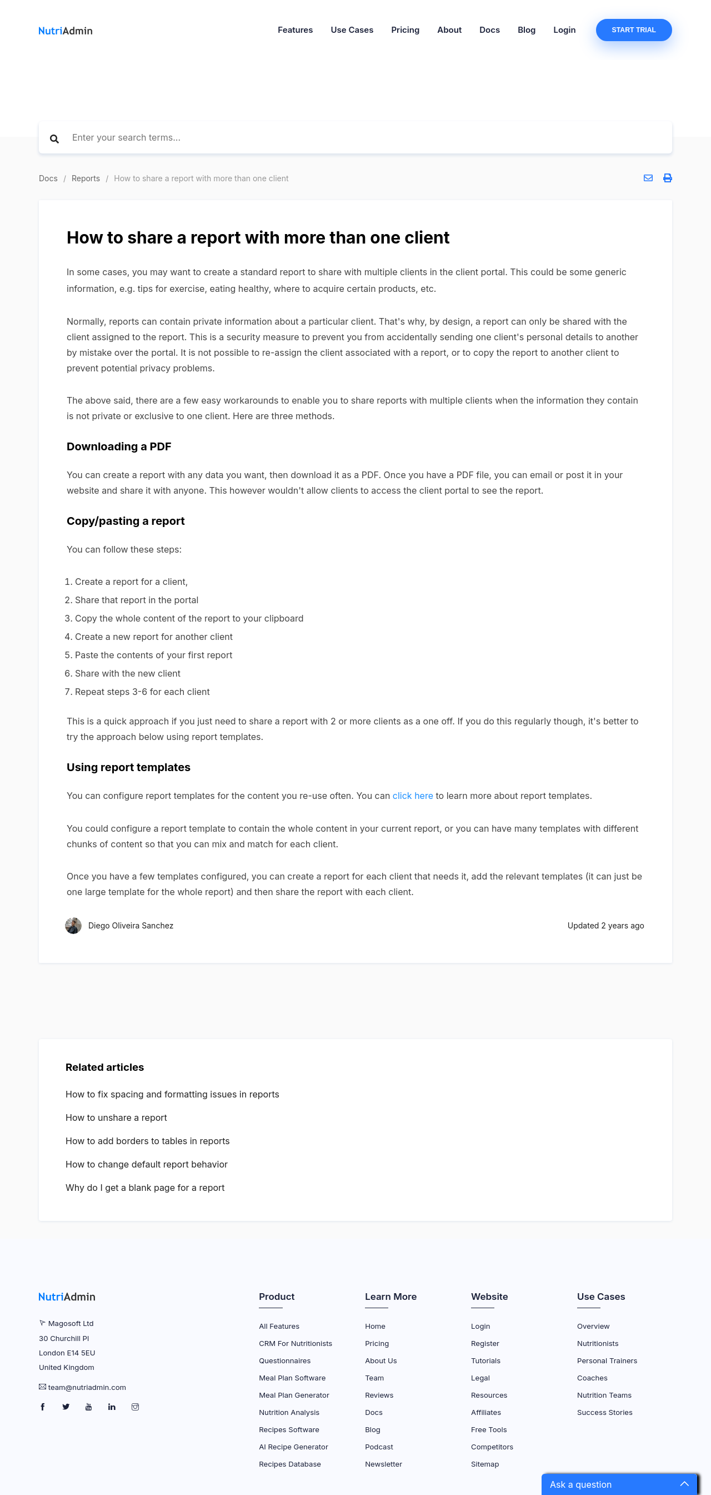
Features (295, 29)
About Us (381, 1360)
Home (375, 1326)
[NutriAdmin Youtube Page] (89, 1407)
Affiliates (486, 1412)
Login (565, 29)
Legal (480, 1377)
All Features (279, 1326)
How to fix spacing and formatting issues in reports (172, 1094)
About (449, 29)
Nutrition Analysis (289, 1412)
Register (485, 1343)
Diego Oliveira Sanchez (130, 925)
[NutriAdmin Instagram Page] (135, 1407)
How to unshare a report (116, 1117)
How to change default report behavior (147, 1164)
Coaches (592, 1377)
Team (374, 1377)
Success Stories (605, 1412)
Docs (489, 29)
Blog (526, 29)
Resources (489, 1394)
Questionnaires (285, 1360)
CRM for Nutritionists (295, 1343)
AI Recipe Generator (293, 1446)
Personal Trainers (607, 1360)
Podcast (379, 1446)
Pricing (405, 29)
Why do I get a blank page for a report (145, 1187)
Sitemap (485, 1463)
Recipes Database (290, 1463)
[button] (619, 1484)
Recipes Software (289, 1429)
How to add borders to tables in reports (148, 1140)
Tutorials (485, 1360)
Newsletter (383, 1463)
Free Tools (489, 1429)
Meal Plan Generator (294, 1394)
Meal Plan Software (292, 1377)
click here (413, 795)
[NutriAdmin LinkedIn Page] (113, 1407)
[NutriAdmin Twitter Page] (67, 1407)
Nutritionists (598, 1343)
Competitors (492, 1446)
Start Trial (634, 30)
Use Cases (352, 29)
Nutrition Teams (604, 1394)
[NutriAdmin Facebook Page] (43, 1407)
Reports (86, 178)
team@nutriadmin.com (87, 1387)
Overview (593, 1326)
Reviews (379, 1394)
